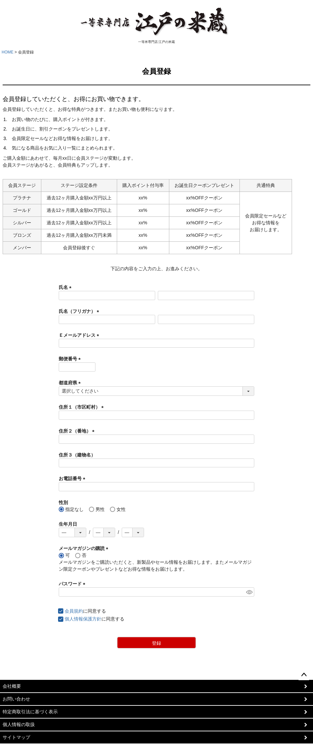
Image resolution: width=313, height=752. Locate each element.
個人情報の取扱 (19, 724)
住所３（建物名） (77, 454)
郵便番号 (71, 358)
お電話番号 (73, 478)
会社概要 (12, 686)
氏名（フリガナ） (80, 311)
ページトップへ (304, 675)
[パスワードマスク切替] (249, 592)
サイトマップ (16, 737)
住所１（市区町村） (82, 407)
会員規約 (74, 611)
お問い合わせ (16, 698)
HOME (7, 52)
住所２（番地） (78, 431)
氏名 (66, 287)
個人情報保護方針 (83, 618)
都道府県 (71, 382)
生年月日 (68, 524)
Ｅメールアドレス (80, 335)
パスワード (73, 583)
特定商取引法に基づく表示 (30, 711)
